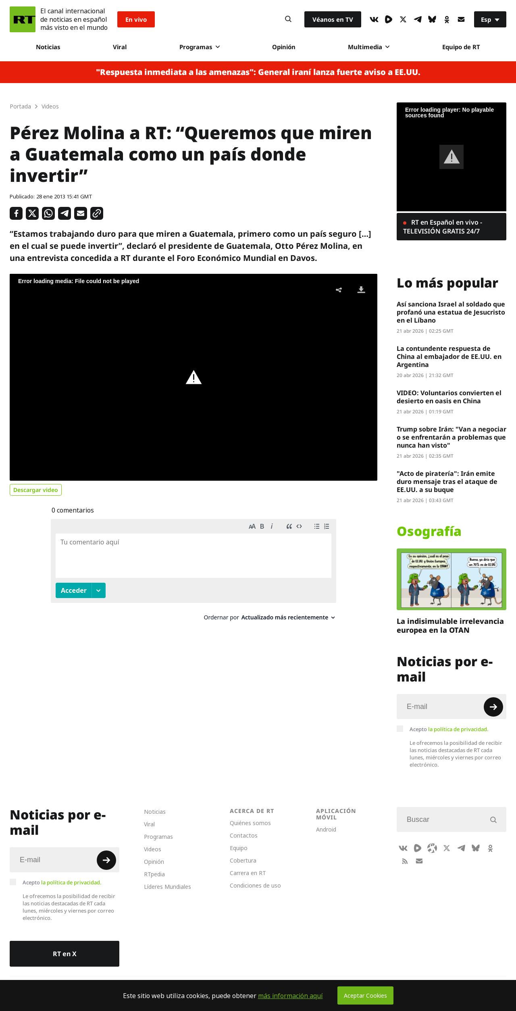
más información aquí (290, 996)
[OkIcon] (446, 19)
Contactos (244, 835)
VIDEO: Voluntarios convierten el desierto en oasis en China (449, 396)
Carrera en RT (248, 873)
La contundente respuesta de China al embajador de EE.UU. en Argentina (449, 356)
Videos (152, 849)
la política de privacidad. (458, 729)
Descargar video (35, 490)
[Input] (451, 706)
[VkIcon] (374, 19)
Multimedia (368, 47)
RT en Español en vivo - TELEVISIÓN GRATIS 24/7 (442, 227)
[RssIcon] (404, 861)
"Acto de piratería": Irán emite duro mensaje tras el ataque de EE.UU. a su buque (447, 481)
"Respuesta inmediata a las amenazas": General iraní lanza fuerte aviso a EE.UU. (258, 72)
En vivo (136, 19)
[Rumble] (388, 19)
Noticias (48, 47)
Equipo (239, 848)
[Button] (288, 19)
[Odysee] (432, 848)
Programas (199, 47)
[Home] (22, 19)
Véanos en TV (332, 19)
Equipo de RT (461, 47)
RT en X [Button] (65, 953)
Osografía (429, 531)
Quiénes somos (250, 823)
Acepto (449, 729)
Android (326, 829)
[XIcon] (403, 19)
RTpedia (154, 874)
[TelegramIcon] (417, 19)
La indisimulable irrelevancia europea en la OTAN (450, 625)
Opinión (283, 47)
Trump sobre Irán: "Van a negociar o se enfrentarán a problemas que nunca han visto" (451, 437)
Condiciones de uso (255, 885)
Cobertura (243, 860)
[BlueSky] (432, 19)
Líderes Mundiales (167, 886)
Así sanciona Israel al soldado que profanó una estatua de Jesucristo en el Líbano (451, 312)
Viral (120, 47)
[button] (193, 377)
